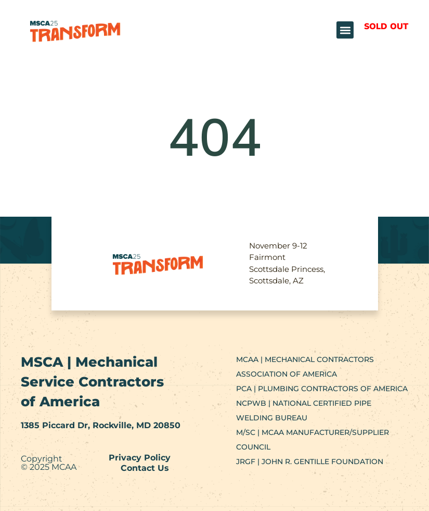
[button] (345, 30)
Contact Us (145, 468)
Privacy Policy (140, 458)
